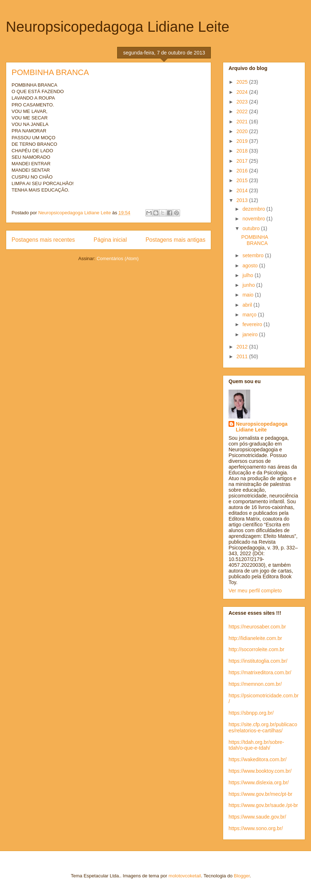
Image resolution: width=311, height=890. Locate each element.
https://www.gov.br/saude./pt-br (263, 805)
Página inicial (110, 240)
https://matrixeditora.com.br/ (260, 672)
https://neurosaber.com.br (257, 627)
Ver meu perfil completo (255, 590)
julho (248, 275)
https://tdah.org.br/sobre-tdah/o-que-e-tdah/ (256, 745)
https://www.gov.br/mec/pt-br (260, 794)
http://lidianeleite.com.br (255, 638)
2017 (243, 161)
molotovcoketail (185, 875)
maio (248, 295)
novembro (254, 219)
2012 (243, 347)
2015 (243, 180)
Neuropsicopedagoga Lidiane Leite (117, 27)
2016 (243, 171)
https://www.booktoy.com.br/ (260, 771)
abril (247, 305)
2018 (243, 151)
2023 (243, 102)
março (250, 314)
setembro (253, 255)
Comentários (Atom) (118, 258)
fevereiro (252, 324)
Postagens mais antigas (175, 240)
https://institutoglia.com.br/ (258, 661)
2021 (243, 121)
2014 (243, 190)
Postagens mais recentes (43, 240)
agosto (250, 265)
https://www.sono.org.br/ (256, 828)
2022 (243, 111)
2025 (243, 82)
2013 (243, 200)
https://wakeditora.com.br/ (257, 759)
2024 (243, 92)
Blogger (242, 875)
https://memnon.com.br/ (255, 684)
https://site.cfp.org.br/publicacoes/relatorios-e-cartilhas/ (263, 727)
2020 (243, 131)
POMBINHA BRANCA (50, 72)
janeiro (250, 334)
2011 (243, 356)
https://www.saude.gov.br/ (257, 817)
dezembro (254, 209)
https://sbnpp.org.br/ (251, 713)
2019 (243, 141)
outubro (251, 228)
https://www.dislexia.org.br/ (259, 782)
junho (249, 285)
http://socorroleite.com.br (256, 649)
